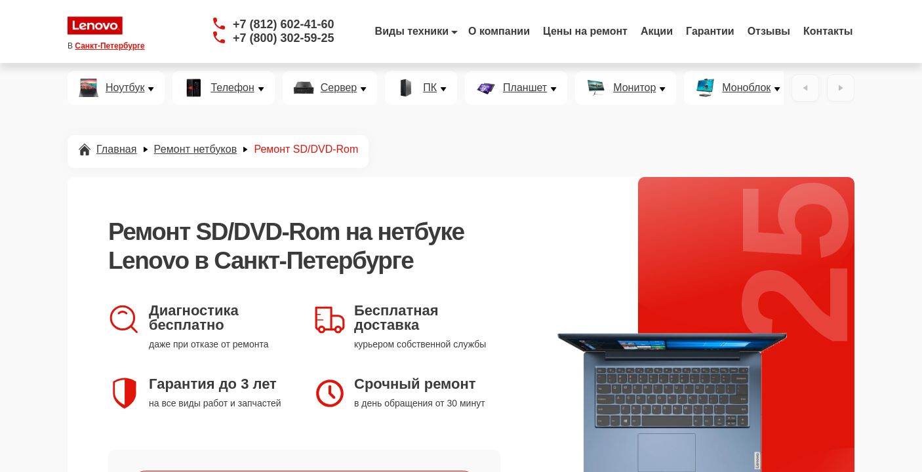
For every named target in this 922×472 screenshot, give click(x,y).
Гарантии (710, 31)
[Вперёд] (840, 88)
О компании (499, 31)
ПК (430, 88)
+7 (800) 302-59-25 (283, 38)
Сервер (339, 88)
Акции (657, 31)
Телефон (232, 88)
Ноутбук (125, 88)
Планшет (525, 88)
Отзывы (769, 31)
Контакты (827, 31)
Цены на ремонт (585, 31)
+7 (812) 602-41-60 (283, 24)
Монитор (634, 88)
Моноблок (746, 88)
